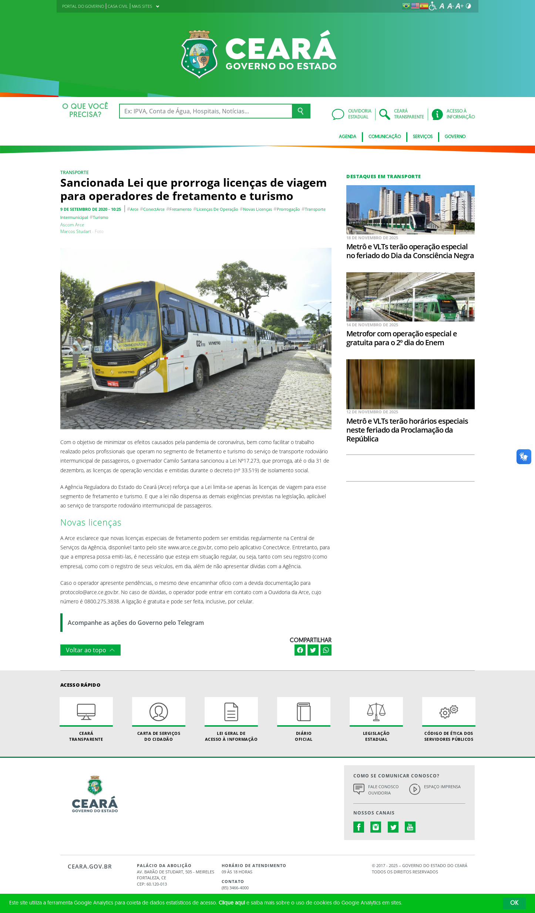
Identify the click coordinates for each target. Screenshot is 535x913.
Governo (455, 137)
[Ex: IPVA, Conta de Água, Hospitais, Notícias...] (205, 111)
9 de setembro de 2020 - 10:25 (90, 209)
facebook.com (358, 827)
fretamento (180, 209)
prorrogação (288, 209)
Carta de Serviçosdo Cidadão (158, 719)
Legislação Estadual (376, 719)
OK (514, 903)
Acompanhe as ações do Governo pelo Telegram (136, 623)
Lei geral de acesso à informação (231, 719)
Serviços (423, 137)
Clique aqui (232, 903)
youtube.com (410, 827)
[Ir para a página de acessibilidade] (432, 5)
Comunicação (385, 137)
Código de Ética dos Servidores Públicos (448, 719)
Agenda (347, 137)
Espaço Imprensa (442, 786)
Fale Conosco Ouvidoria (383, 790)
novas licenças (257, 209)
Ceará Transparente (86, 719)
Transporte (74, 172)
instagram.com (375, 827)
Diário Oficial (303, 719)
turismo (100, 217)
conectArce (154, 209)
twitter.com (393, 827)
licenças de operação (217, 209)
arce (134, 209)
